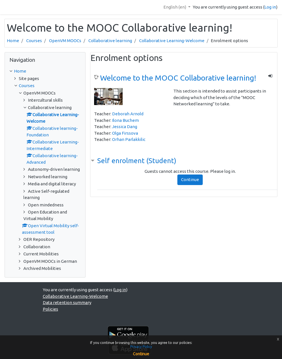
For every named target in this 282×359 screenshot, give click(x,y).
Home (13, 40)
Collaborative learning (110, 40)
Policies (50, 309)
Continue (190, 179)
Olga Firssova (125, 133)
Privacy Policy (141, 346)
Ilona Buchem (125, 120)
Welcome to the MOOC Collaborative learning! (178, 78)
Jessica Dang (124, 126)
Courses (34, 40)
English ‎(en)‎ (175, 7)
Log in (270, 7)
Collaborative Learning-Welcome (171, 40)
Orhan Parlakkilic (128, 139)
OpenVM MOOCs (65, 40)
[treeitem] (45, 71)
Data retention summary (67, 302)
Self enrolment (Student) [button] (136, 161)
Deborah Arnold (127, 113)
